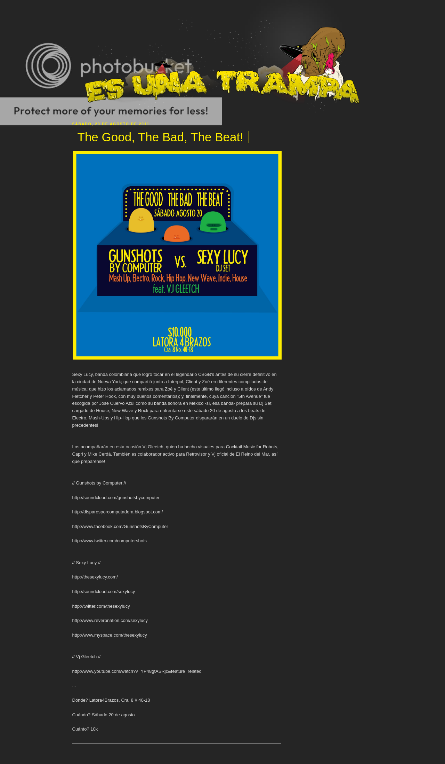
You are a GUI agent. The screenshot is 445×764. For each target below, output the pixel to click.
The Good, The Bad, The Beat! (160, 137)
